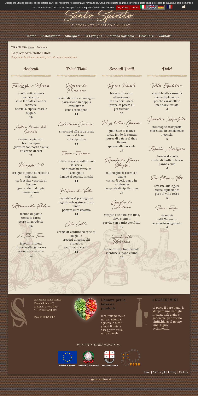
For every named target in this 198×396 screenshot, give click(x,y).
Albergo (72, 36)
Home (31, 36)
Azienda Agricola (120, 36)
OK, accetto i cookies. (128, 7)
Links (147, 372)
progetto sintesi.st (99, 379)
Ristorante (50, 36)
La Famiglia (93, 36)
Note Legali (159, 372)
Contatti (165, 36)
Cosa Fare (146, 36)
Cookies (183, 372)
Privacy (172, 372)
